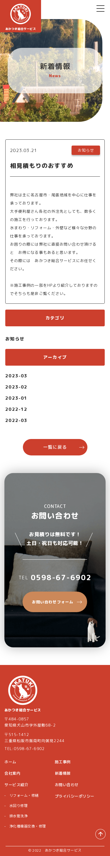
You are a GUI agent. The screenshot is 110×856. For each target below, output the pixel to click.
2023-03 (16, 376)
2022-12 (16, 409)
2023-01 (16, 398)
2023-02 (16, 387)
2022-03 (16, 420)
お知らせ (14, 339)
